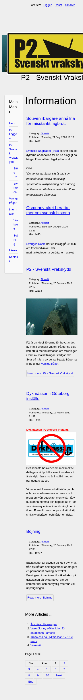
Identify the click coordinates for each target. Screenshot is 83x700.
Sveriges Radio (36, 244)
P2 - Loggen (13, 134)
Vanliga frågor (13, 200)
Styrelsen (16, 188)
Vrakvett (16, 224)
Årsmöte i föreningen (44, 624)
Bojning (16, 240)
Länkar (13, 250)
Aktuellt (45, 133)
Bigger (47, 5)
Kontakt (13, 259)
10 (47, 675)
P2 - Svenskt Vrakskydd (13, 153)
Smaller (70, 5)
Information (13, 211)
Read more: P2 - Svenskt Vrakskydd (50, 373)
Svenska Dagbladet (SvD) (42, 150)
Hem (12, 123)
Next (59, 675)
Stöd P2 (16, 172)
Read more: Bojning (39, 597)
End (30, 681)
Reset (58, 5)
